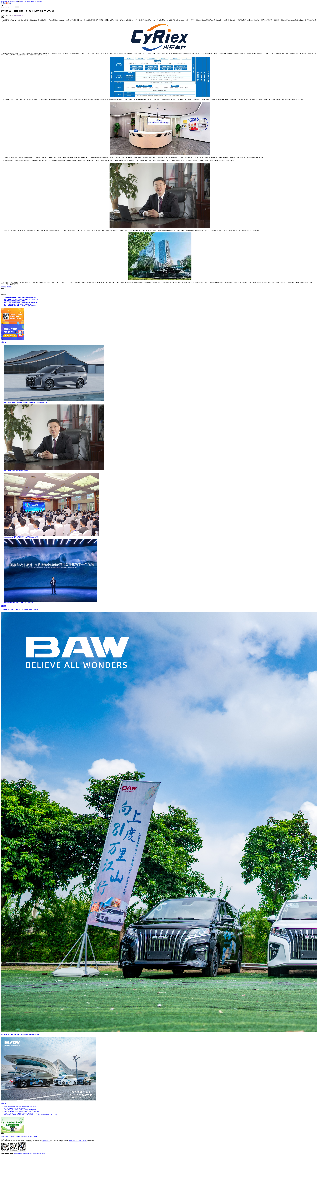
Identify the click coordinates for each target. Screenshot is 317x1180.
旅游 (38, 1)
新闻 (20, 1)
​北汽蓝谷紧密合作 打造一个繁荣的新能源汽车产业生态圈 (20, 1106)
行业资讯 (3, 1103)
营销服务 (40, 1153)
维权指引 (30, 1153)
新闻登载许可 (46, 1141)
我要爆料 (3, 287)
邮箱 (44, 1153)
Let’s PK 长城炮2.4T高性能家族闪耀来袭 (15, 1108)
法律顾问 (25, 1153)
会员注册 (35, 1153)
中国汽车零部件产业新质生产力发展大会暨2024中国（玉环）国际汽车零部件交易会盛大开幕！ (30, 1115)
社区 (22, 1)
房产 (25, 1)
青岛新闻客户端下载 (6, 1)
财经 (30, 1)
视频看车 (3, 606)
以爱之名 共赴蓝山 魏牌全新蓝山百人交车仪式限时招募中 (20, 1110)
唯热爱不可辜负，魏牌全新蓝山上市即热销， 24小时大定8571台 (22, 1113)
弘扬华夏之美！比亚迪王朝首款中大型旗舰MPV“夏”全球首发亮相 (19, 1136)
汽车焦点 (3, 342)
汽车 (35, 1)
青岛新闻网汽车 (18, 15)
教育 (28, 1)
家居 (41, 1)
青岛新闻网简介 (18, 1153)
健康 (33, 1)
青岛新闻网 (15, 1)
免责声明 (9, 287)
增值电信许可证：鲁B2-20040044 (78, 1141)
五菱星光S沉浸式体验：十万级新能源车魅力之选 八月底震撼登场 (22, 1111)
